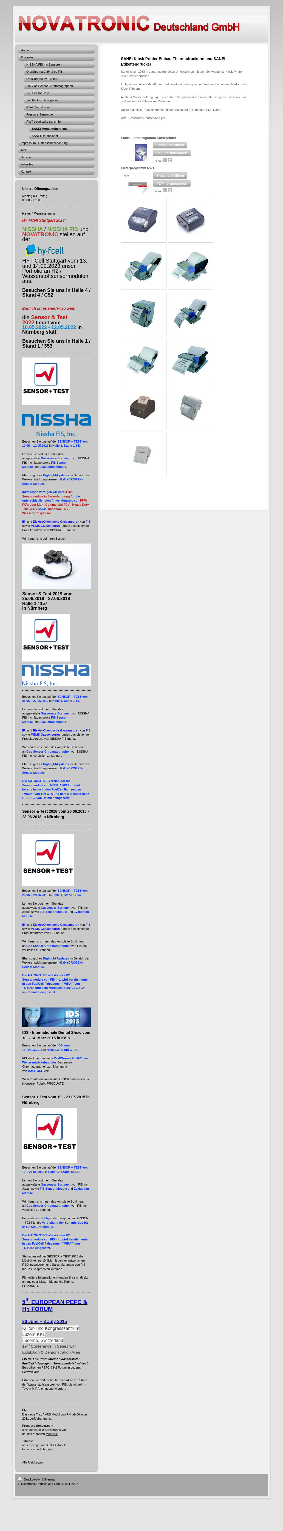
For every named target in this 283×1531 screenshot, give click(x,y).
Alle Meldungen (32, 1462)
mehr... (48, 1418)
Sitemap (49, 1479)
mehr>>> (52, 1434)
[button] (170, 145)
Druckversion (30, 1479)
